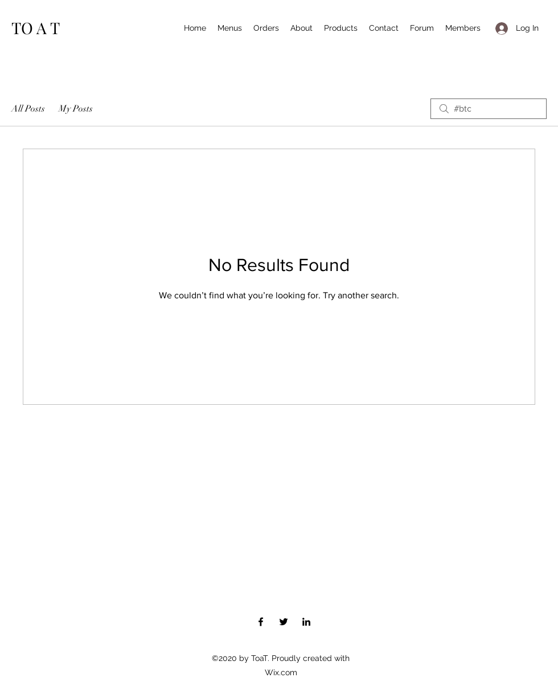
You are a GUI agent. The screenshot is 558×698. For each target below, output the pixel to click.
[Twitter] (283, 621)
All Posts (28, 108)
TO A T (35, 27)
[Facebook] (260, 621)
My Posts (76, 108)
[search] (488, 108)
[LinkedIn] (306, 621)
